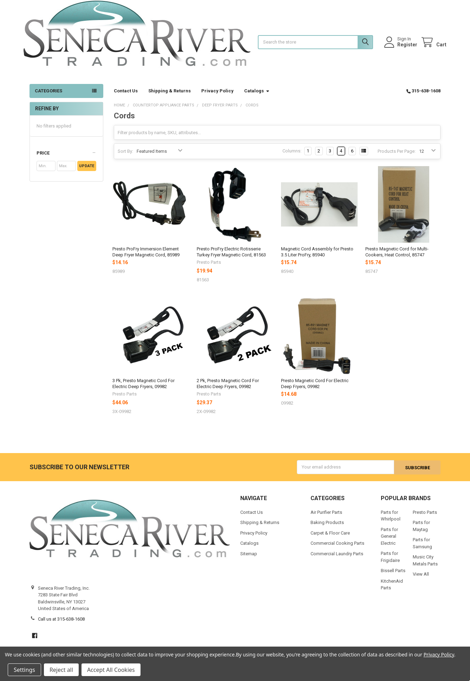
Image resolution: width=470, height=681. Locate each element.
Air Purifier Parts (326, 517)
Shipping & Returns (169, 96)
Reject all (61, 670)
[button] (66, 159)
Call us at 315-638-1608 (61, 624)
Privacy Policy (217, 96)
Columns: (291, 156)
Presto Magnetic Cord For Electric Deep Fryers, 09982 (314, 389)
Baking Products (327, 528)
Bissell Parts (393, 576)
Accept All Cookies (111, 670)
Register (401, 47)
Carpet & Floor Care (330, 538)
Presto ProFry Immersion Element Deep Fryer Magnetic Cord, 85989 (145, 257)
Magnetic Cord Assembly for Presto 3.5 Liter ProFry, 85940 (317, 257)
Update (86, 172)
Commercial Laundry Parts (337, 559)
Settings (24, 670)
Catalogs (257, 96)
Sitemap (248, 559)
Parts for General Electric (389, 541)
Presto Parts (425, 517)
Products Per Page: (397, 156)
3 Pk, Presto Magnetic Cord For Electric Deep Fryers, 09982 (143, 389)
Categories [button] (48, 96)
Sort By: (125, 156)
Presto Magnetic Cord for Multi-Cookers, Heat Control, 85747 (397, 257)
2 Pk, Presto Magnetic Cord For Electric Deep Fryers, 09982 (228, 389)
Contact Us (126, 96)
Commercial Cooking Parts (337, 548)
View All (421, 579)
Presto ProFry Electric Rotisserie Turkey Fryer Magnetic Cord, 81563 (231, 257)
